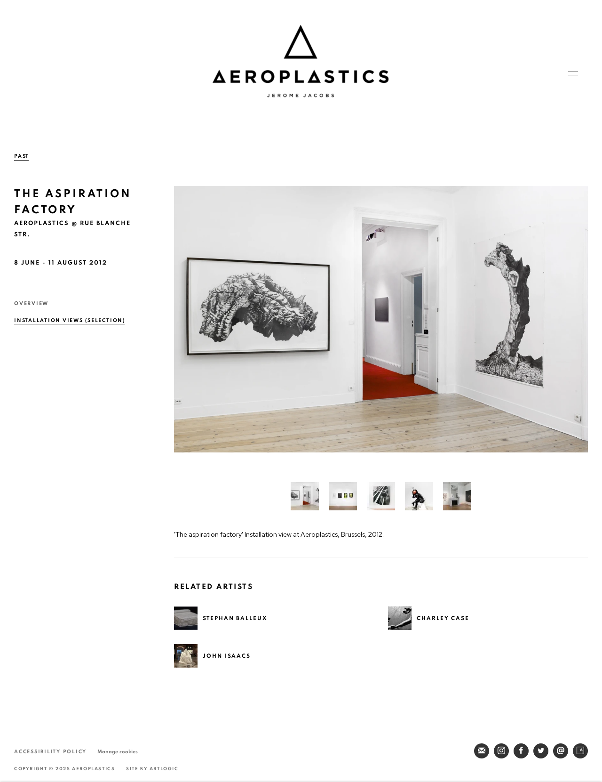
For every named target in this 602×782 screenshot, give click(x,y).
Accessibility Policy (50, 751)
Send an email (560, 750)
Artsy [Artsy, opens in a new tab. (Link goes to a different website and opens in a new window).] (580, 750)
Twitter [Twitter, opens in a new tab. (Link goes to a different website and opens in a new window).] (540, 750)
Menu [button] (572, 73)
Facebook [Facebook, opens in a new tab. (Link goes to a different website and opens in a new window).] (521, 750)
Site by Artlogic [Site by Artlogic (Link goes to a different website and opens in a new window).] (152, 768)
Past (21, 156)
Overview (31, 303)
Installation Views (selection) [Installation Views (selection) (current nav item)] (69, 320)
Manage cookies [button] (117, 751)
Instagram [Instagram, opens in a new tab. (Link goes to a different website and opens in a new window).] (501, 750)
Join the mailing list (481, 750)
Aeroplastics (300, 61)
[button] (305, 496)
